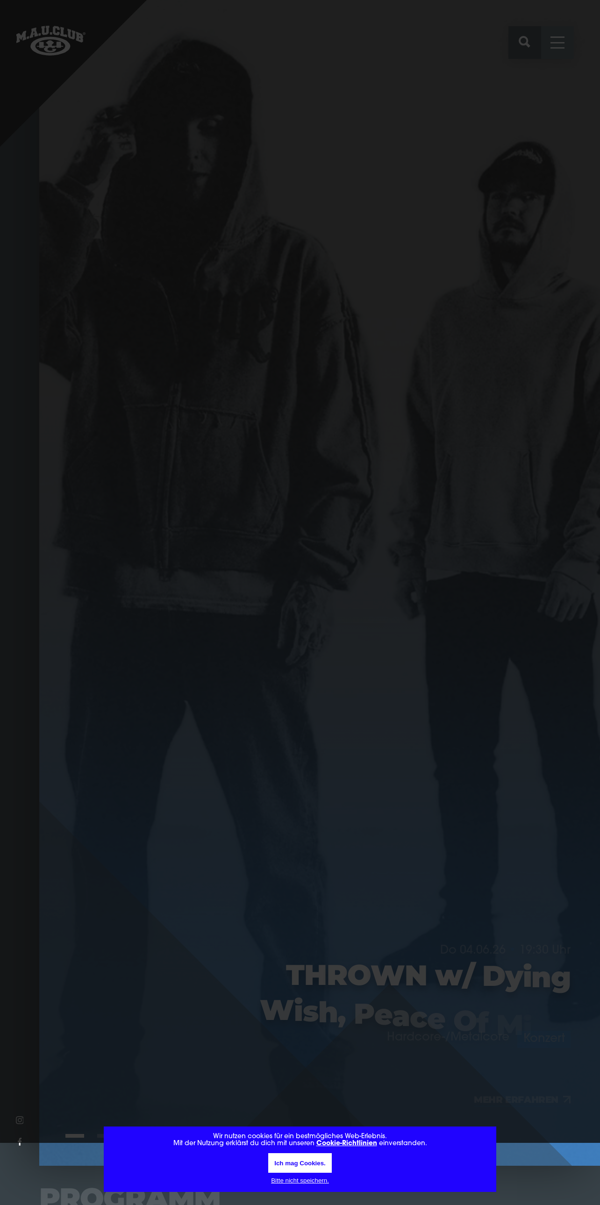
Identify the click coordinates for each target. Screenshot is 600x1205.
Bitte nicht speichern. (300, 1180)
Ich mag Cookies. (300, 1163)
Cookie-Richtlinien (346, 1143)
